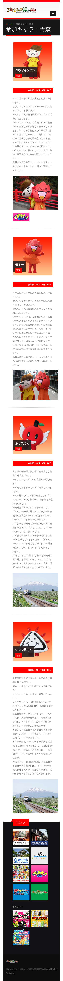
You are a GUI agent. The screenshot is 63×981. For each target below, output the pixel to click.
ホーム (9, 24)
